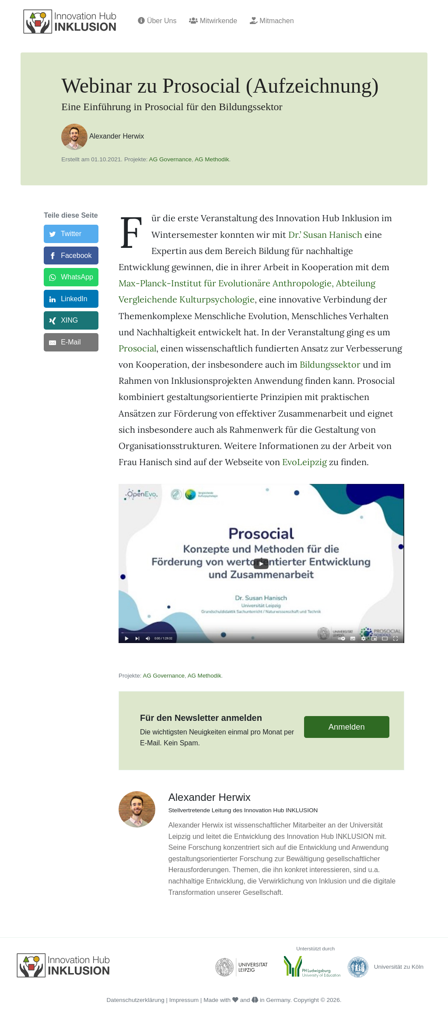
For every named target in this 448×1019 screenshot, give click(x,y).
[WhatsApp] (71, 277)
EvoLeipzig (304, 461)
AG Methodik (212, 159)
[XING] (71, 320)
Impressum (184, 1000)
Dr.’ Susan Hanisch (325, 234)
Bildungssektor (330, 364)
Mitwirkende (213, 20)
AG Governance (170, 159)
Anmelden (347, 726)
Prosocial (137, 348)
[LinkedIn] (71, 299)
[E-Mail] (71, 342)
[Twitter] (71, 234)
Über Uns (157, 20)
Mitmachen (272, 20)
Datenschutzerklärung (135, 1000)
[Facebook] (71, 256)
